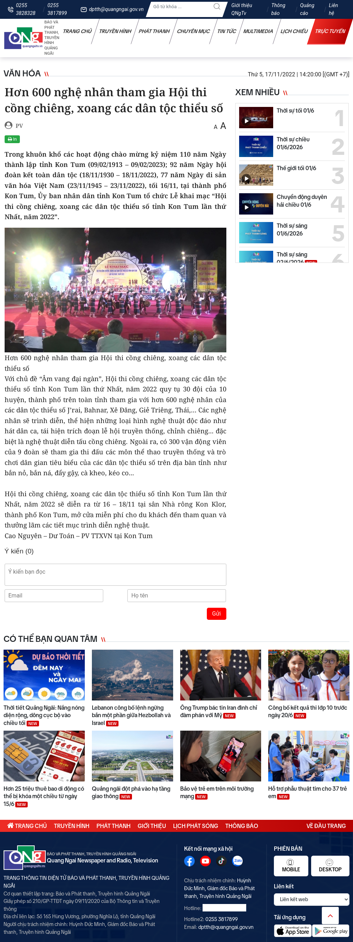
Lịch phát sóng (195, 826)
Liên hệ (333, 9)
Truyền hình (115, 31)
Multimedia (258, 31)
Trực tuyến (330, 31)
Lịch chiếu (294, 31)
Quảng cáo (307, 9)
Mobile (291, 865)
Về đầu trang (326, 826)
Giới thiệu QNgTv (241, 9)
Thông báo (278, 9)
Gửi (216, 613)
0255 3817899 (57, 9)
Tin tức (226, 31)
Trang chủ (77, 31)
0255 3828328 (25, 9)
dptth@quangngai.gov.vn (116, 9)
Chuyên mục (193, 31)
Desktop (330, 865)
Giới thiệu (152, 826)
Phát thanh (154, 31)
